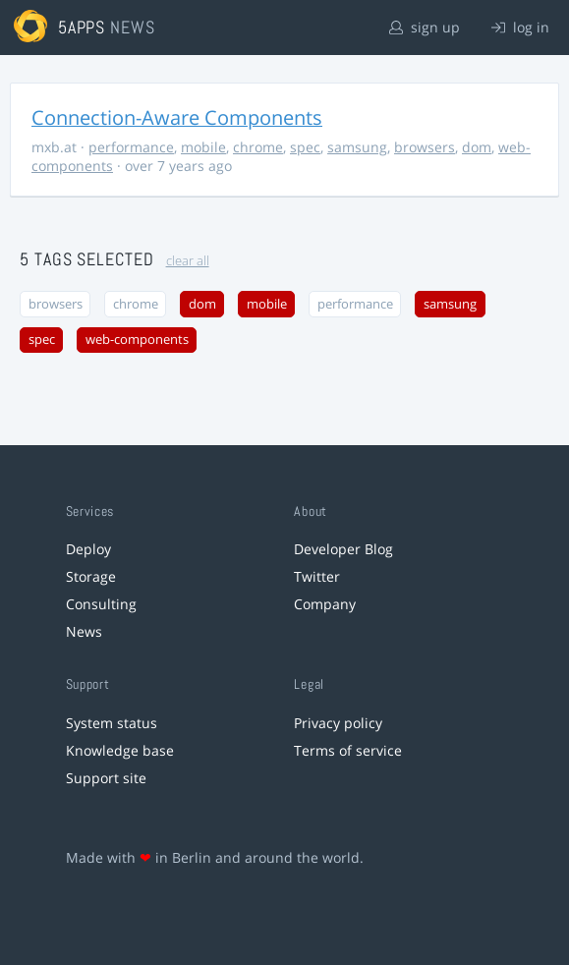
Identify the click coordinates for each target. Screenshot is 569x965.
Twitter (317, 576)
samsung (357, 147)
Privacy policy (338, 722)
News (84, 631)
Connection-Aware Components (176, 117)
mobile (203, 147)
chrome (258, 147)
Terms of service (348, 750)
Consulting (101, 604)
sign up (424, 27)
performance (131, 147)
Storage (91, 576)
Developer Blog (343, 548)
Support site (106, 777)
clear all (187, 261)
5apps (82, 27)
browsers (424, 147)
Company (325, 604)
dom (476, 147)
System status (111, 722)
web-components (137, 339)
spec (305, 147)
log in (520, 27)
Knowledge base (120, 750)
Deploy (88, 548)
